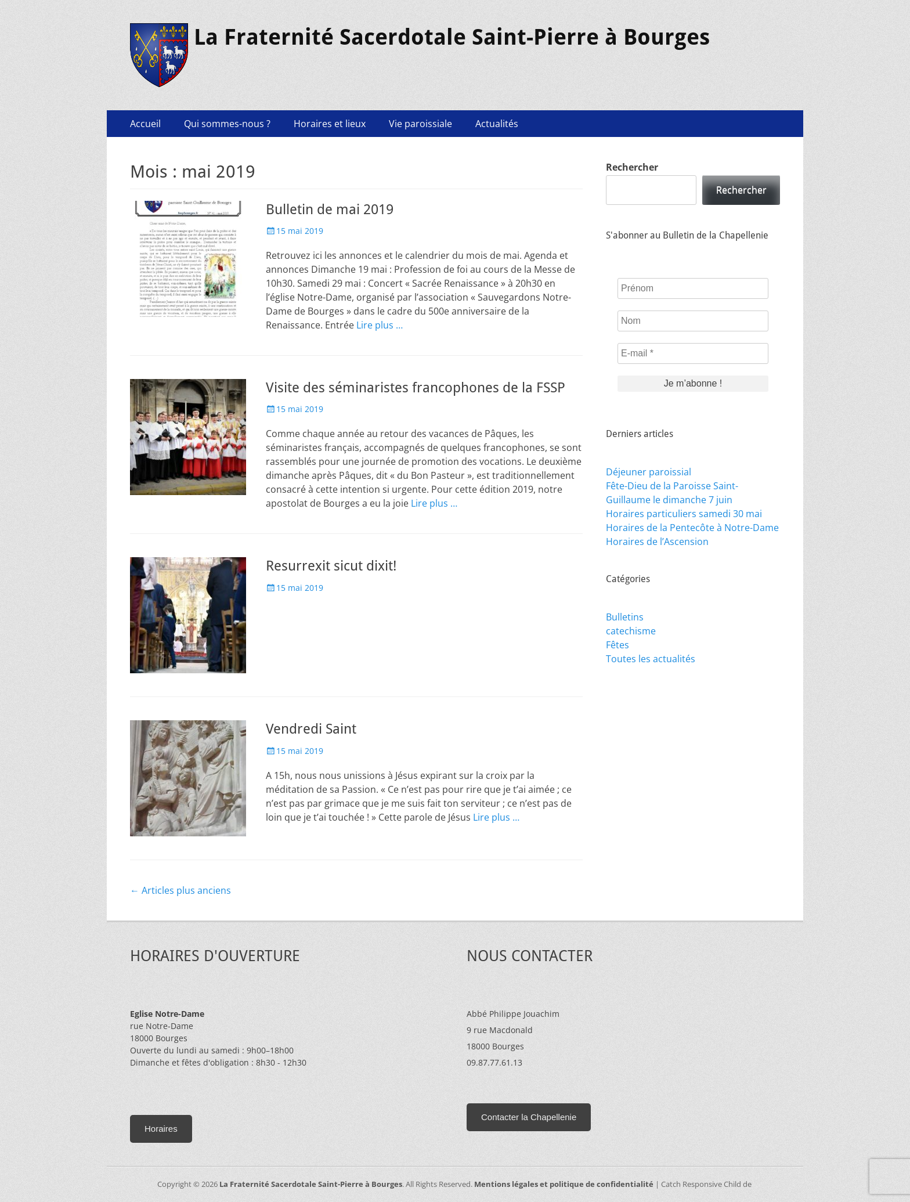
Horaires (161, 1129)
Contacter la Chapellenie (528, 1117)
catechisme (631, 631)
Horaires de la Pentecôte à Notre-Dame (692, 527)
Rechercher (632, 167)
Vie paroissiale (420, 123)
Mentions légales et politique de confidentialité (563, 1184)
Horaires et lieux (330, 123)
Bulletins (625, 617)
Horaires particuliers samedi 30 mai (684, 513)
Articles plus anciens (180, 890)
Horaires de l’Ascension (657, 541)
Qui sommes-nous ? (227, 123)
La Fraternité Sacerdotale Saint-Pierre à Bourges (452, 37)
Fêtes (617, 644)
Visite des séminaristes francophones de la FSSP (415, 388)
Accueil (145, 123)
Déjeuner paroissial (648, 471)
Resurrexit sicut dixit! (331, 566)
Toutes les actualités (650, 658)
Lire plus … (379, 325)
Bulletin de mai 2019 (329, 209)
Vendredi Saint (311, 729)
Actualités (496, 123)
